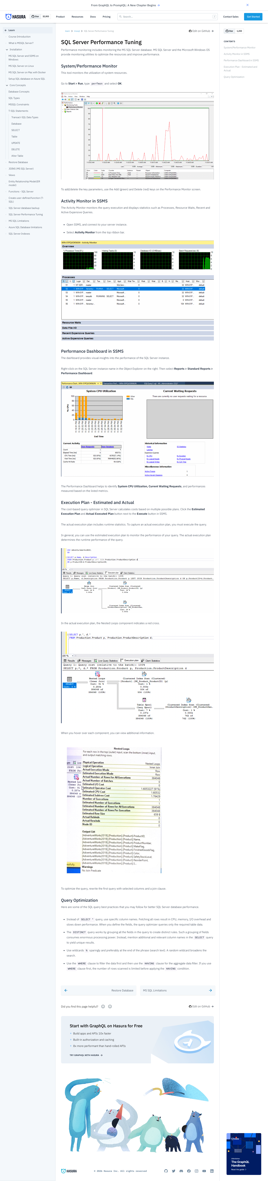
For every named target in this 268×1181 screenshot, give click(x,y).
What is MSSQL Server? (19, 43)
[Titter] (174, 1169)
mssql (77, 31)
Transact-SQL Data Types (24, 117)
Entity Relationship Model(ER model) (23, 183)
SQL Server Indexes (18, 233)
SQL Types (14, 98)
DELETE (15, 149)
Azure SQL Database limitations (24, 227)
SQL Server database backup (22, 208)
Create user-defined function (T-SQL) (25, 199)
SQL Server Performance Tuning (24, 214)
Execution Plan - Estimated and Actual (240, 68)
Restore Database (17, 162)
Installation (14, 49)
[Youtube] (204, 1169)
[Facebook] (189, 1169)
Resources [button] (77, 16)
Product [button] (60, 16)
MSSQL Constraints (18, 104)
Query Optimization (234, 76)
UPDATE (15, 143)
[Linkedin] (212, 1169)
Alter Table (17, 155)
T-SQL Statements (18, 110)
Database (16, 123)
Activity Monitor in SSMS (237, 54)
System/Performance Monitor (240, 47)
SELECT (15, 130)
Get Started (253, 16)
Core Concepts (16, 85)
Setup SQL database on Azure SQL (26, 78)
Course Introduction (18, 36)
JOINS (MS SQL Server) (20, 168)
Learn (9, 30)
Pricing (106, 16)
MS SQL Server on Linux (21, 65)
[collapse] (7, 49)
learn (67, 31)
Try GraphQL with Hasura (86, 1053)
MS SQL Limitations (17, 220)
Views (10, 175)
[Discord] (181, 1169)
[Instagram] (196, 1169)
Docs (93, 16)
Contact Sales (231, 16)
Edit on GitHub (201, 31)
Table (14, 136)
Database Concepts (18, 91)
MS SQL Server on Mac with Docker (27, 72)
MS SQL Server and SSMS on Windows (23, 57)
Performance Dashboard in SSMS (241, 60)
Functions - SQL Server (19, 191)
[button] (247, 5)
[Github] (166, 1169)
